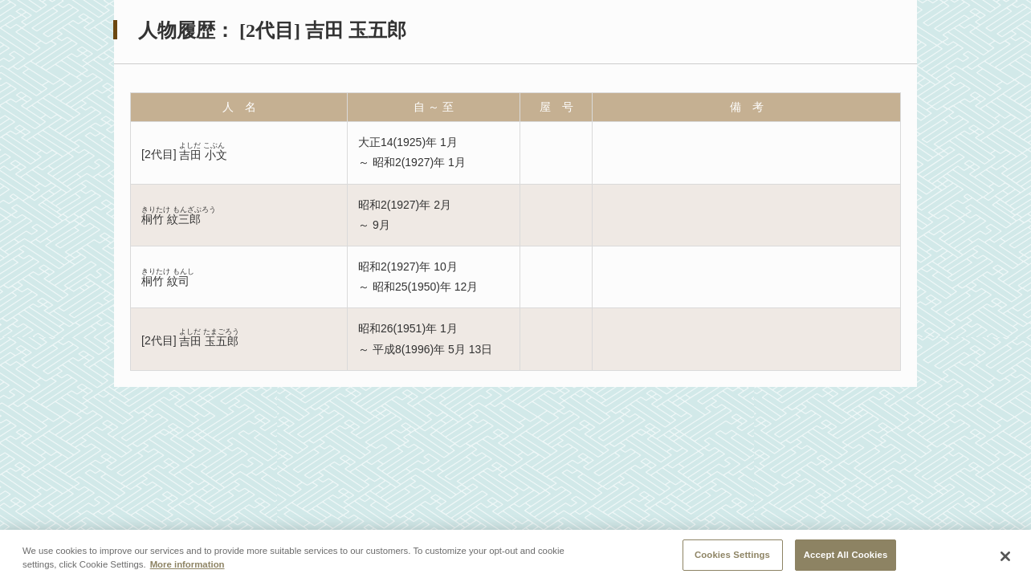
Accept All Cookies (846, 559)
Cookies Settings (732, 559)
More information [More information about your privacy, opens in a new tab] (187, 569)
